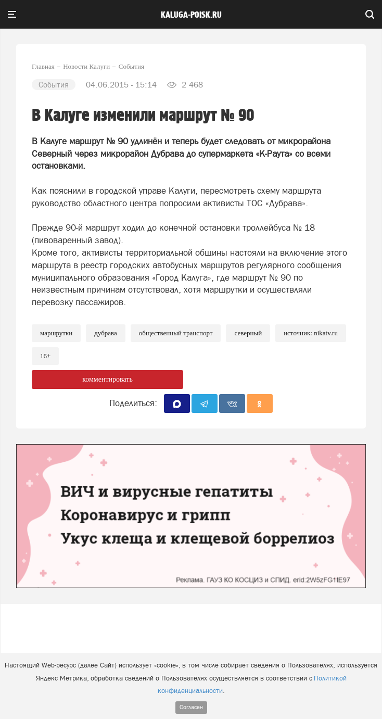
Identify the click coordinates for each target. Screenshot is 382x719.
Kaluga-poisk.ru (191, 15)
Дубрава (105, 333)
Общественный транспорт (176, 333)
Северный (248, 333)
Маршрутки (56, 333)
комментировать (107, 379)
